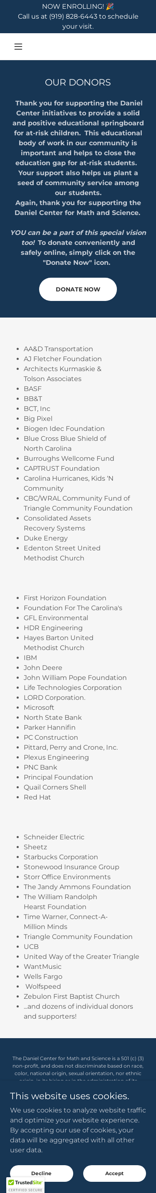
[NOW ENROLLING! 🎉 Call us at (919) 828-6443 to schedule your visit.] (78, 17)
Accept (114, 1179)
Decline (41, 1179)
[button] (20, 46)
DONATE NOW (78, 289)
